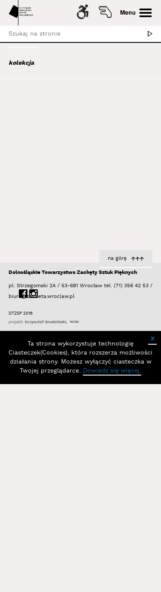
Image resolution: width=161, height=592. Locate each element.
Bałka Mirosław (38, 209)
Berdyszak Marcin (43, 267)
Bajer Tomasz (36, 197)
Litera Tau (137, 411)
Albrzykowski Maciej (45, 132)
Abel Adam (31, 108)
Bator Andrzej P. (41, 243)
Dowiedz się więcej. (112, 579)
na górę (117, 466)
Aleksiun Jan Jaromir (46, 143)
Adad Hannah (36, 120)
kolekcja (21, 63)
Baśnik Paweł (37, 232)
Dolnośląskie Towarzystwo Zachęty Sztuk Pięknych (73, 480)
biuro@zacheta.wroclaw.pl (13, 504)
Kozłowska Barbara (123, 420)
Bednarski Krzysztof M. (50, 255)
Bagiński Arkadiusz (41, 186)
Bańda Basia (36, 220)
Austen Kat (33, 155)
